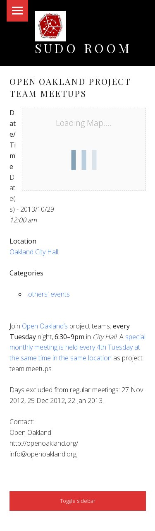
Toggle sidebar (77, 500)
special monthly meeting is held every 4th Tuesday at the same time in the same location (77, 347)
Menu (17, 11)
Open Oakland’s (45, 326)
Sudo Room (83, 47)
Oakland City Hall (34, 251)
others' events (49, 294)
